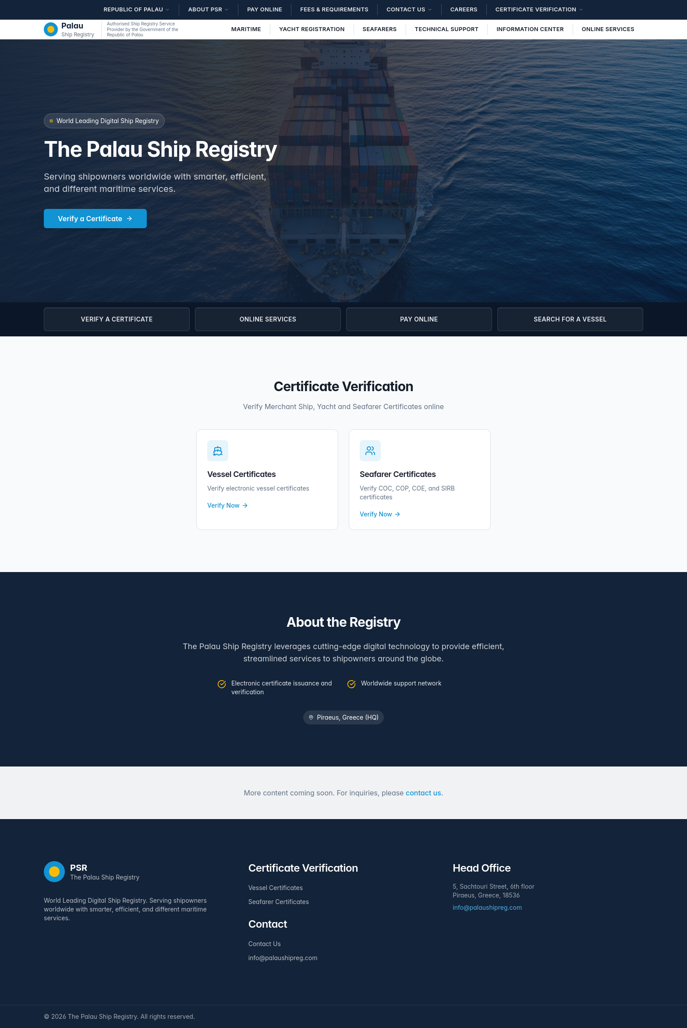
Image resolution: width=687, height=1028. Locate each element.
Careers (464, 9)
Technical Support (447, 28)
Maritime (246, 28)
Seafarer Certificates (278, 901)
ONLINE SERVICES (268, 319)
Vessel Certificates (275, 887)
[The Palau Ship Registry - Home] (69, 29)
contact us (423, 792)
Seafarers (380, 28)
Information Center (529, 28)
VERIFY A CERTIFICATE (117, 319)
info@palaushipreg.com (283, 957)
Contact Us (264, 943)
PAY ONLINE (419, 319)
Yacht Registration (312, 28)
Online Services (608, 28)
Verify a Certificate (95, 218)
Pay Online (264, 9)
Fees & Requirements (334, 9)
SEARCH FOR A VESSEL (570, 319)
